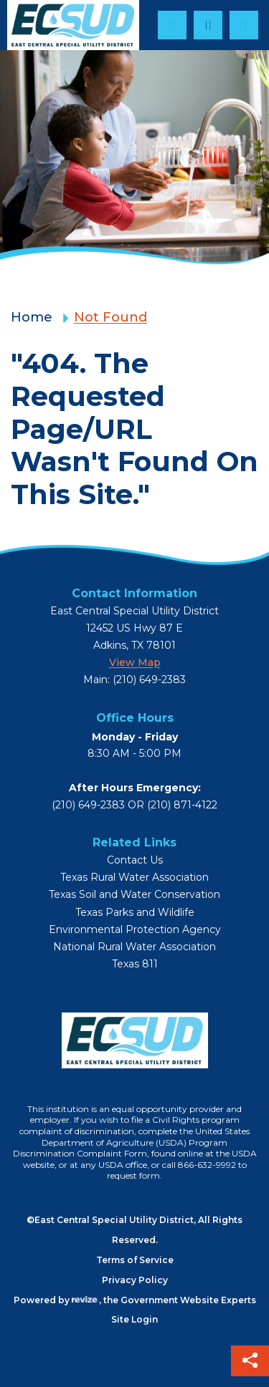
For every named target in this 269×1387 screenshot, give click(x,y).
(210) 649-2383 (88, 804)
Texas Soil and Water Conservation (134, 895)
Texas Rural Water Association (134, 877)
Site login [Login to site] (134, 1319)
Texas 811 (135, 964)
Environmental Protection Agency (135, 930)
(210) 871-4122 (182, 804)
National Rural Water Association (134, 947)
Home (31, 317)
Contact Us (135, 860)
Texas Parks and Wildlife (134, 913)
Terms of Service (135, 1260)
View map (135, 662)
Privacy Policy (135, 1280)
